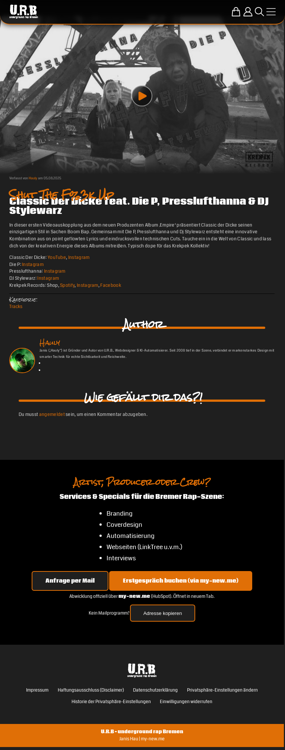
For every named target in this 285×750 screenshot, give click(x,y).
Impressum (37, 690)
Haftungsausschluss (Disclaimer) (91, 690)
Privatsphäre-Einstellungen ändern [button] (222, 690)
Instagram (79, 257)
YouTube (57, 257)
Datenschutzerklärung (155, 690)
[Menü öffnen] (271, 11)
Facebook (110, 285)
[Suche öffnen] (259, 11)
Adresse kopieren (162, 613)
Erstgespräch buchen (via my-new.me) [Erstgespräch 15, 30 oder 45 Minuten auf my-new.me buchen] (180, 580)
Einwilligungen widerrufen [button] (186, 701)
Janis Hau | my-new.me (142, 738)
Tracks (15, 306)
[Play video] (142, 96)
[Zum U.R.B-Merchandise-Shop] (236, 11)
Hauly (33, 178)
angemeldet (52, 414)
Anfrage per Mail (70, 580)
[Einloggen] (248, 11)
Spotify (67, 285)
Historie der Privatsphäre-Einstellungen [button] (111, 701)
